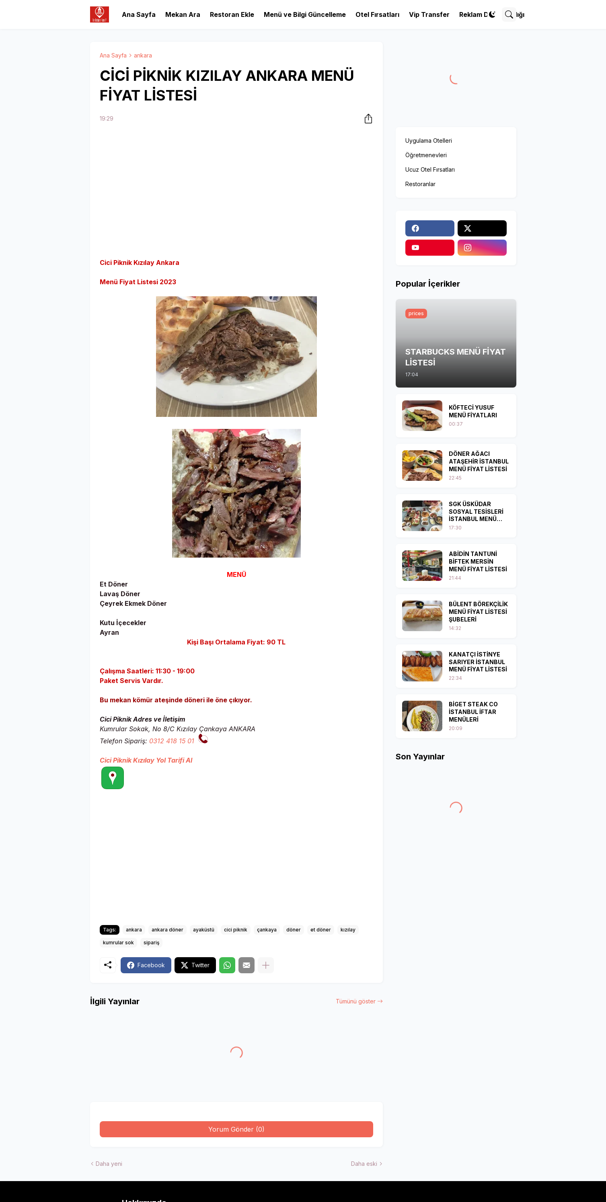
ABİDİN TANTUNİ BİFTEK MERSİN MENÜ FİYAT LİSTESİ (478, 561)
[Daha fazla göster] (266, 965)
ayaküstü (203, 930)
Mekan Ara (182, 14)
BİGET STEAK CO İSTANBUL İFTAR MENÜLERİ (473, 712)
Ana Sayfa (139, 14)
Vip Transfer (429, 14)
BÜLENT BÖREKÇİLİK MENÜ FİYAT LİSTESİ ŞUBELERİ (478, 612)
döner (293, 930)
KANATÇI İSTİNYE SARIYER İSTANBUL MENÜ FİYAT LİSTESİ (478, 662)
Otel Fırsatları (377, 14)
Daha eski (364, 1163)
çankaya (267, 930)
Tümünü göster (356, 1001)
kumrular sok (118, 942)
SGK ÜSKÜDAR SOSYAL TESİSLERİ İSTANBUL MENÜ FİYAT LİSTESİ (476, 511)
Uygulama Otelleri (428, 140)
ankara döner (167, 930)
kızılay (348, 930)
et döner (320, 930)
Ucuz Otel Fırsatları (430, 169)
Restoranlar (420, 184)
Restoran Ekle (232, 14)
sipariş (151, 942)
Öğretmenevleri (426, 155)
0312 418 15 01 (171, 741)
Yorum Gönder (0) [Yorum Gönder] (236, 1129)
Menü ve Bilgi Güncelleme (305, 14)
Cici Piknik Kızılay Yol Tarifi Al (146, 760)
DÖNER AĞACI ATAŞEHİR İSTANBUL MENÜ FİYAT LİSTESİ (479, 461)
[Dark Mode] (492, 14)
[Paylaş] (366, 118)
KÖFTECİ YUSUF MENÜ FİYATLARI (473, 411)
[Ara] (509, 14)
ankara (143, 55)
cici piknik (235, 930)
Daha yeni (109, 1163)
